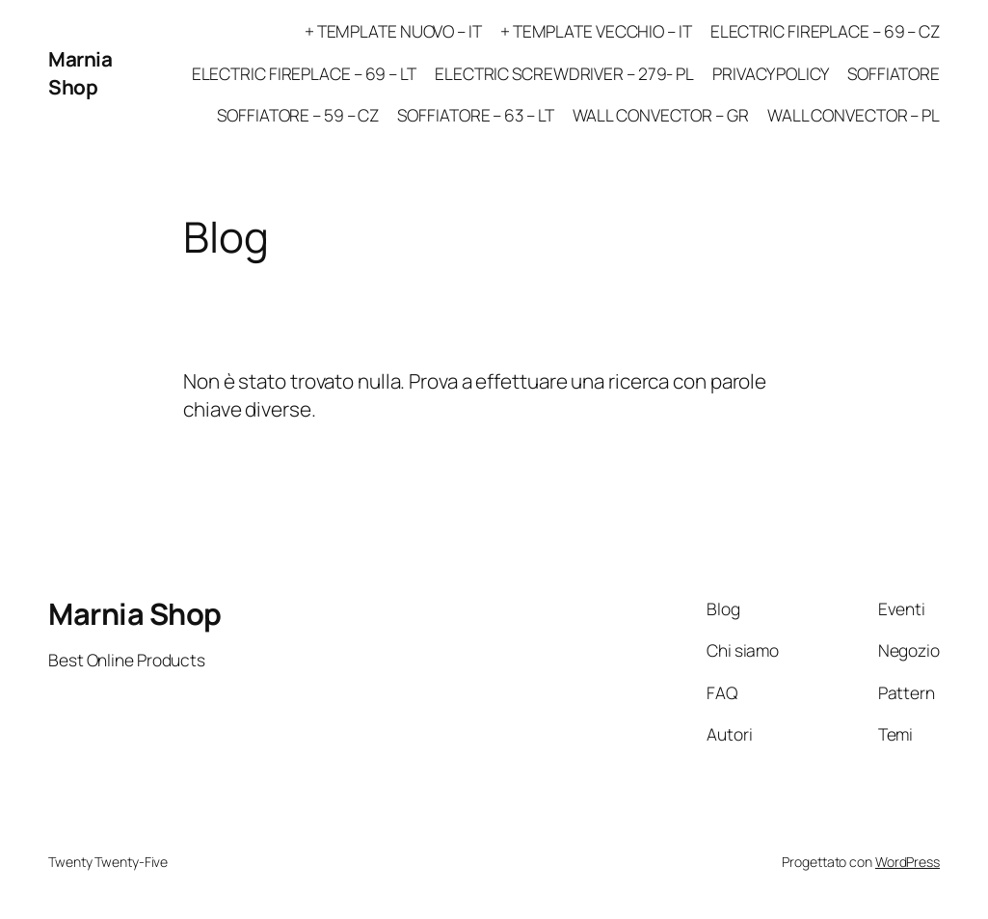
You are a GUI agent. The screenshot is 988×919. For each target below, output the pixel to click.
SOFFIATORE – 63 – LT (475, 114)
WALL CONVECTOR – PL (853, 114)
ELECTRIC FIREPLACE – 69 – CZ (825, 30)
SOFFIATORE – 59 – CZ (298, 114)
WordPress (907, 861)
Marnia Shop (80, 72)
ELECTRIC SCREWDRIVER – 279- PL (564, 73)
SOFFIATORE (893, 73)
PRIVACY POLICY (770, 73)
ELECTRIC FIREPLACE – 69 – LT (304, 73)
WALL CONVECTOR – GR (661, 114)
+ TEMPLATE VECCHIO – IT (596, 30)
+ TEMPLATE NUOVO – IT (393, 30)
